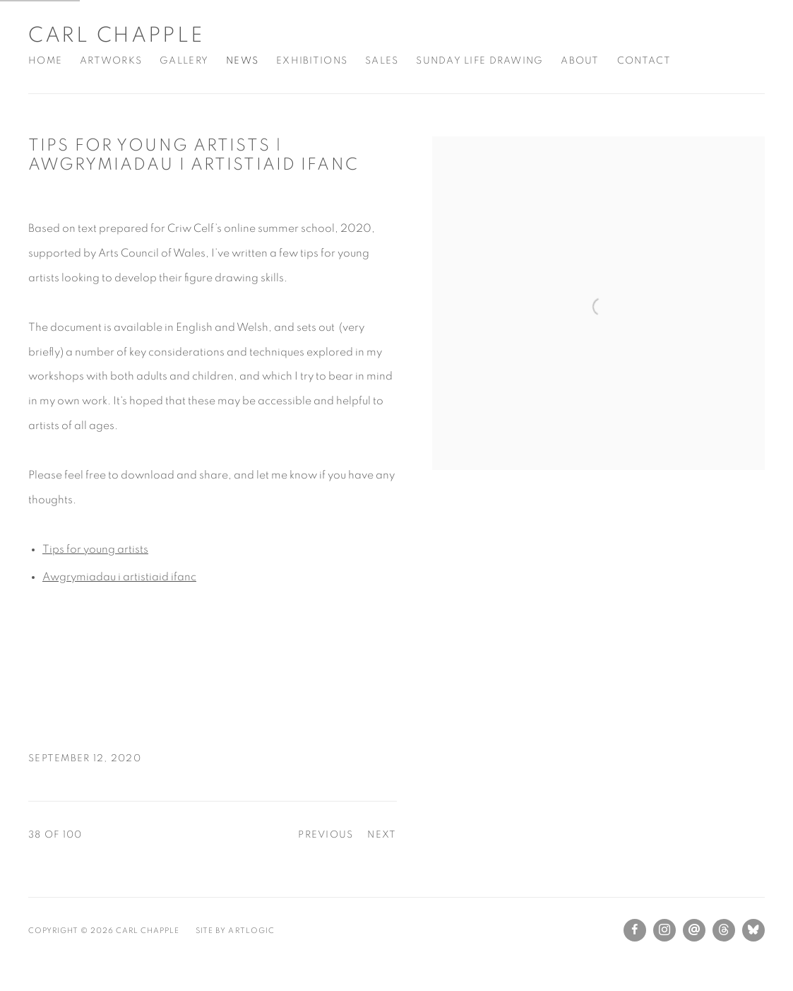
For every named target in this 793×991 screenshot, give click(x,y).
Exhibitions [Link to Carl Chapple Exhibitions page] (311, 61)
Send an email (694, 930)
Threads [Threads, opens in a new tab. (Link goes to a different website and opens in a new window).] (723, 930)
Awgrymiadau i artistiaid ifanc (119, 576)
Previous (325, 835)
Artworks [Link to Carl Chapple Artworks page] (111, 61)
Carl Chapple (115, 35)
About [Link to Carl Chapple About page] (580, 61)
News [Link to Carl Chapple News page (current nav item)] (242, 61)
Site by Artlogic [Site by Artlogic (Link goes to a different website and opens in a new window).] (235, 930)
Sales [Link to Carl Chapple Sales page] (381, 61)
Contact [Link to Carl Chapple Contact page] (644, 61)
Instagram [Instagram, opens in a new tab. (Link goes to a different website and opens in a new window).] (664, 930)
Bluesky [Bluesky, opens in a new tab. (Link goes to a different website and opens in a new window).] (753, 930)
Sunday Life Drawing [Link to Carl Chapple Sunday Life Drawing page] (479, 61)
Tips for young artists (95, 549)
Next (381, 835)
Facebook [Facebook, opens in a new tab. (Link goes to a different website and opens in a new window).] (635, 930)
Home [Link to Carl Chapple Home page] (45, 61)
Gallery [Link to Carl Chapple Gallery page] (184, 61)
